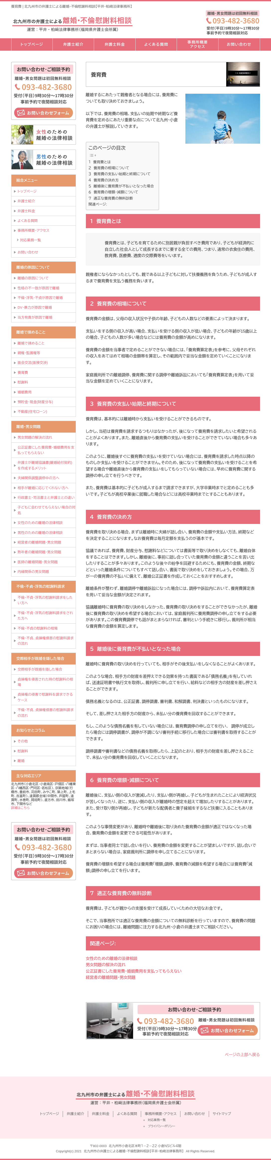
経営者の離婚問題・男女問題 (111, 977)
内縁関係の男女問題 (33, 572)
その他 (23, 741)
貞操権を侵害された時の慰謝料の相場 (45, 682)
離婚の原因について (33, 278)
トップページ (32, 44)
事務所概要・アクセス (34, 230)
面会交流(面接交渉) (33, 363)
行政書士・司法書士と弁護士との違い (46, 498)
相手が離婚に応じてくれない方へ (43, 488)
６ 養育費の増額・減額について (113, 192)
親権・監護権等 (29, 353)
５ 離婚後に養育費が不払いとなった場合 (121, 186)
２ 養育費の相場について (109, 168)
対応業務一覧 (30, 240)
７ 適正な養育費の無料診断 (111, 198)
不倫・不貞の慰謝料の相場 (38, 628)
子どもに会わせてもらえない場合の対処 (47, 510)
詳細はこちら (20, 808)
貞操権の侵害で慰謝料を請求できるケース (45, 697)
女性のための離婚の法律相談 (112, 958)
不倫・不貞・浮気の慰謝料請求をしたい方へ (45, 600)
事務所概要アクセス (197, 44)
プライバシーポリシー (161, 1126)
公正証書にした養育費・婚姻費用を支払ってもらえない (134, 971)
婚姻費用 (25, 392)
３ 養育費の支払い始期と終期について (120, 174)
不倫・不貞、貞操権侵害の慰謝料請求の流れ (46, 640)
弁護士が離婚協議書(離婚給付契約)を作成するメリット (45, 465)
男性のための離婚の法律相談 (40, 533)
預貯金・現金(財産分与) (35, 402)
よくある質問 (156, 44)
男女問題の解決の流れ (106, 965)
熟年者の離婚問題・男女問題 (39, 552)
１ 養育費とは (100, 162)
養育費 (23, 373)
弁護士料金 (115, 44)
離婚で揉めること (31, 343)
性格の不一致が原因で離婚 (38, 288)
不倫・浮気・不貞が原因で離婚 (40, 298)
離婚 (21, 761)
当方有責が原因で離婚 (35, 317)
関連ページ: (98, 204)
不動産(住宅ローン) (32, 412)
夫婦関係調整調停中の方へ (38, 478)
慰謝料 (23, 382)
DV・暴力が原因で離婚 (35, 307)
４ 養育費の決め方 (104, 180)
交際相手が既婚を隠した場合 (40, 669)
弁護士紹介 (73, 44)
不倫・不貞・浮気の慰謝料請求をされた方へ (45, 615)
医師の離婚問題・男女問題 (38, 562)
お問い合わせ (239, 44)
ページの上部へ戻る (242, 1055)
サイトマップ (222, 1114)
